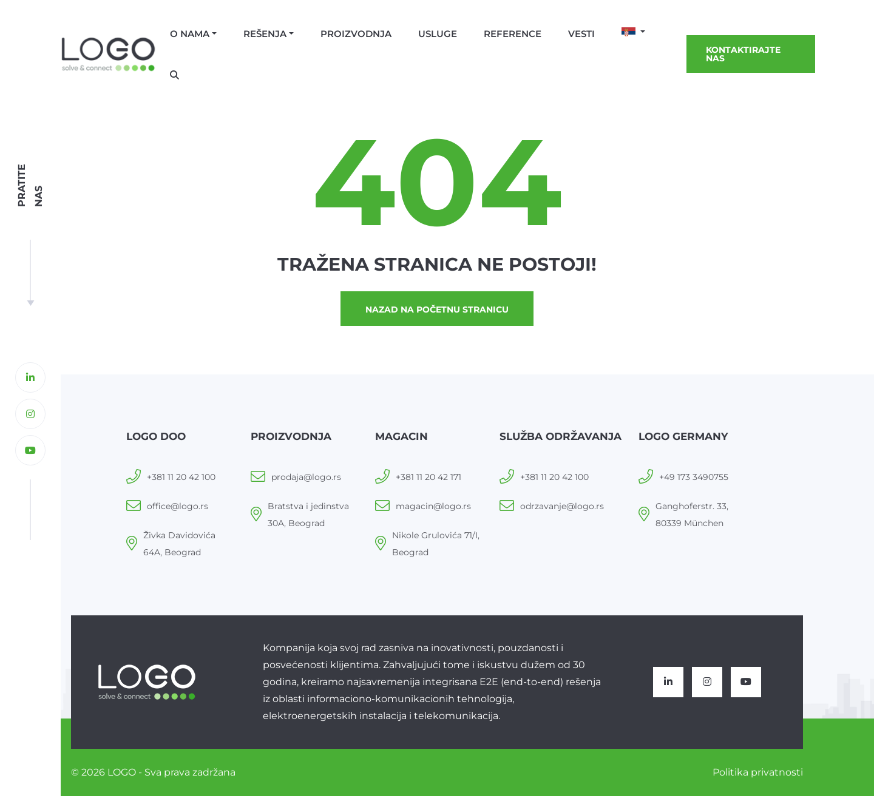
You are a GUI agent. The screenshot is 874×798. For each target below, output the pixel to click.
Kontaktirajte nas (743, 54)
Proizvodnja (355, 33)
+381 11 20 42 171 (428, 478)
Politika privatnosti (758, 774)
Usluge (437, 33)
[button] (633, 32)
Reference (512, 33)
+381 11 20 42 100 (181, 478)
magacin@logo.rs (433, 507)
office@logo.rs (177, 507)
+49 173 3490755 (693, 478)
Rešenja (264, 33)
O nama (189, 33)
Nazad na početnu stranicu (437, 310)
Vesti (581, 33)
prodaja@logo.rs (306, 478)
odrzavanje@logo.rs (562, 507)
